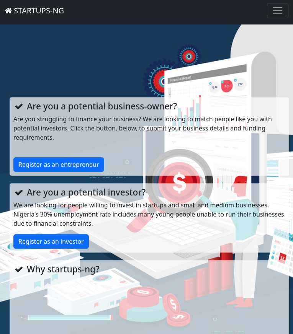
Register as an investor (51, 241)
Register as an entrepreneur (58, 164)
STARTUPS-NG (34, 10)
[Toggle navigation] (277, 10)
